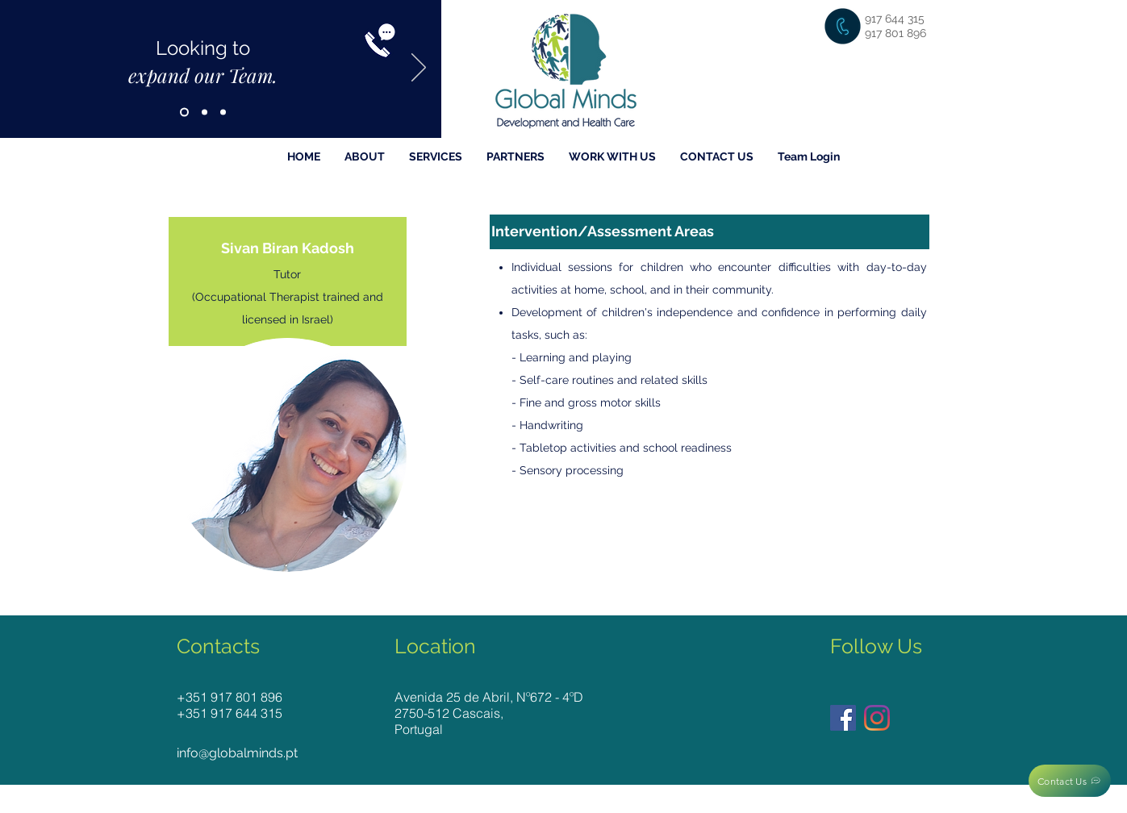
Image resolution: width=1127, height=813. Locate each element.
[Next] (418, 68)
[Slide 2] (204, 112)
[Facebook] (843, 718)
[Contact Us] (1070, 781)
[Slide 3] (223, 112)
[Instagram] (877, 718)
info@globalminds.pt (237, 753)
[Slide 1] (184, 112)
